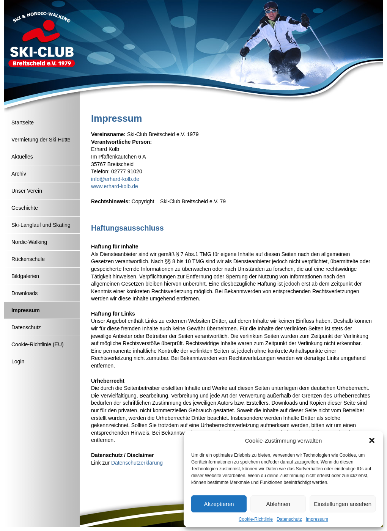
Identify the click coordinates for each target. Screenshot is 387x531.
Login (17, 361)
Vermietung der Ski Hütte (41, 140)
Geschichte (24, 208)
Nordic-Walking (29, 242)
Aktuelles (22, 157)
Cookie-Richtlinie (256, 519)
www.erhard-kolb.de (114, 186)
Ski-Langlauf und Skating (41, 225)
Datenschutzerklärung (137, 463)
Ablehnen (278, 504)
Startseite (22, 122)
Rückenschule (28, 259)
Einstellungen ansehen (342, 504)
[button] (372, 440)
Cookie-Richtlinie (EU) (37, 344)
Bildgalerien (25, 276)
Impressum (317, 519)
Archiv (18, 174)
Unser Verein (26, 191)
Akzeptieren (219, 504)
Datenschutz (289, 519)
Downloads (24, 293)
